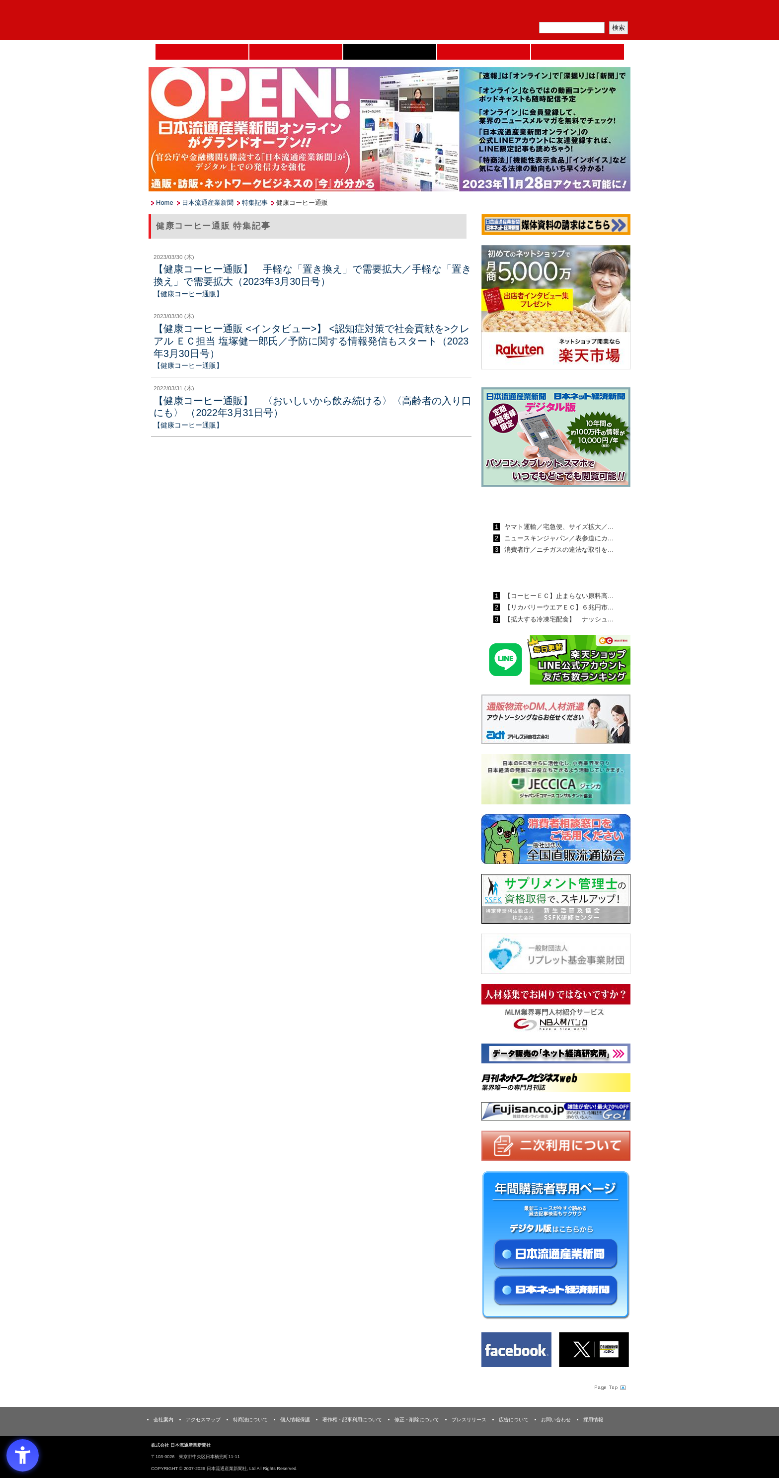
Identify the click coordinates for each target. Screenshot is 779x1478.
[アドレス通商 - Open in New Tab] (555, 721)
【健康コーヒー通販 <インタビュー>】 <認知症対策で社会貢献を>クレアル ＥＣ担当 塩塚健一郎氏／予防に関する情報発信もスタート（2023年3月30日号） (311, 340)
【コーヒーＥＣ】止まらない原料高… (558, 596)
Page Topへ (609, 1387)
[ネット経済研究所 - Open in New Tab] (555, 1055)
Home (202, 52)
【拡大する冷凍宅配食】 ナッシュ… (558, 619)
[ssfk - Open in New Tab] (555, 901)
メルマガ (514, 12)
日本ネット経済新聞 (483, 52)
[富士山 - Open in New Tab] (555, 1113)
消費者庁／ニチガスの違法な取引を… (558, 549)
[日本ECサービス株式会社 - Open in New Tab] (555, 661)
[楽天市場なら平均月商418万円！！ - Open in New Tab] (555, 309)
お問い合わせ (556, 1419)
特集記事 (255, 202)
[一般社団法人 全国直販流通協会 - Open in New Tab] (555, 841)
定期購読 (560, 12)
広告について (514, 1419)
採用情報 (593, 1419)
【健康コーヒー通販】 (188, 294)
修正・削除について (416, 1419)
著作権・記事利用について (352, 1419)
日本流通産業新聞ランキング (539, 504)
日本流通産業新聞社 (220, 20)
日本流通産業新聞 (389, 52)
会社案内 (163, 1419)
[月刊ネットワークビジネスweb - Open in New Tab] (555, 1084)
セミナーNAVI (295, 52)
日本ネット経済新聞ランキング (542, 573)
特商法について (250, 1419)
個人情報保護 (295, 1419)
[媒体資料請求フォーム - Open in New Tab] (555, 226)
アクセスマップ (203, 1419)
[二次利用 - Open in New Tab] (555, 1147)
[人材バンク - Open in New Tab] (555, 1010)
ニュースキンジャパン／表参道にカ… (558, 538)
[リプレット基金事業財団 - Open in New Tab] (555, 955)
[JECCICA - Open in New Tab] (555, 781)
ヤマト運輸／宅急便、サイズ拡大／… (558, 526)
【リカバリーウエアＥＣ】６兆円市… (558, 607)
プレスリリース (469, 1419)
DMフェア (577, 52)
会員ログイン (606, 12)
